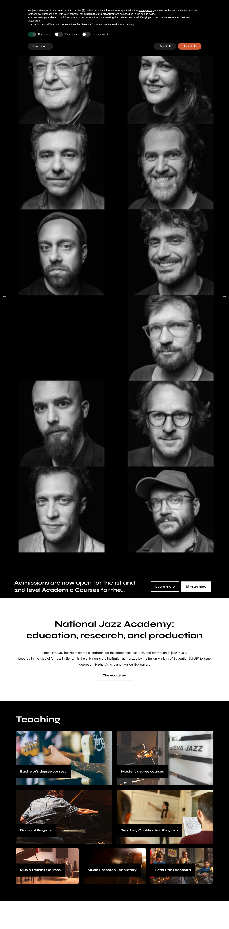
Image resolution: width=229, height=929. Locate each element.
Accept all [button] (190, 46)
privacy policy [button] (146, 10)
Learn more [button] (40, 46)
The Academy (114, 675)
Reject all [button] (165, 46)
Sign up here (196, 587)
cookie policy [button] (148, 13)
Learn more (165, 587)
